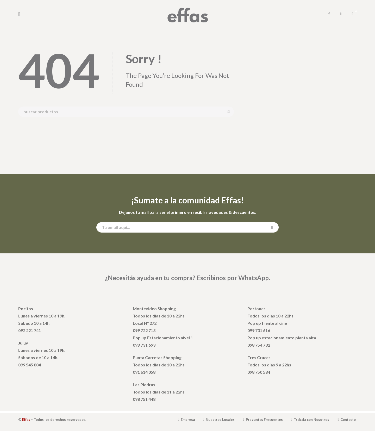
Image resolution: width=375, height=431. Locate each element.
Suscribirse (272, 227)
